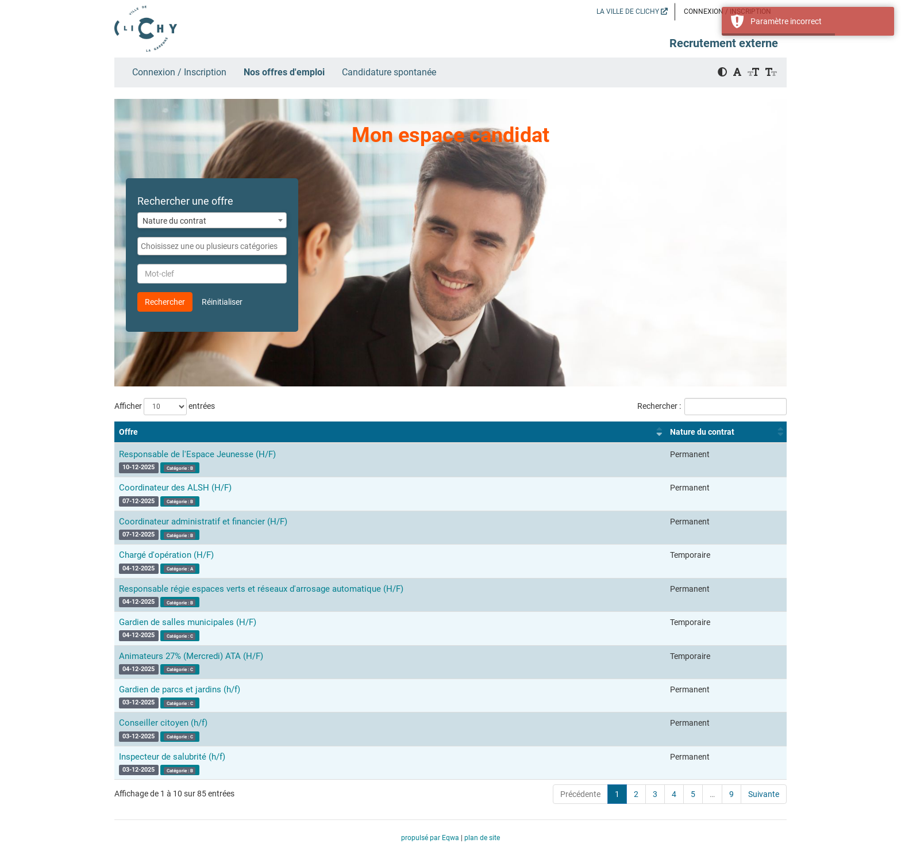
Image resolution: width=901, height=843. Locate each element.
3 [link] (655, 794)
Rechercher (165, 301)
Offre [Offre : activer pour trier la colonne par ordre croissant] (128, 431)
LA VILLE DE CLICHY (632, 11)
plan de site (482, 838)
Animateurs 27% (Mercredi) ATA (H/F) (191, 656)
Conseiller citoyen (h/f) (163, 723)
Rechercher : (712, 406)
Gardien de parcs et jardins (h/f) (179, 689)
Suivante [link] (763, 794)
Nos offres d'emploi (284, 72)
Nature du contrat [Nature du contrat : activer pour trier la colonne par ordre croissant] (702, 431)
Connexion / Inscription (179, 72)
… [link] (712, 794)
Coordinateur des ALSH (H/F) (175, 487)
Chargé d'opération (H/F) (166, 555)
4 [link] (674, 794)
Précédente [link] (580, 794)
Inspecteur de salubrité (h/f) (172, 757)
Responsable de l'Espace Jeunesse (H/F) (197, 454)
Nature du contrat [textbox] (174, 220)
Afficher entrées (164, 406)
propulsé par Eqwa (431, 838)
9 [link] (731, 794)
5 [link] (693, 794)
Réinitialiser (222, 301)
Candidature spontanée (389, 72)
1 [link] (617, 794)
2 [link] (636, 794)
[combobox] (212, 220)
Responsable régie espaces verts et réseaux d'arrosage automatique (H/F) (261, 589)
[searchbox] (212, 246)
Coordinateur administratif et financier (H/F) (203, 521)
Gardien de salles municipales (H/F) (187, 622)
